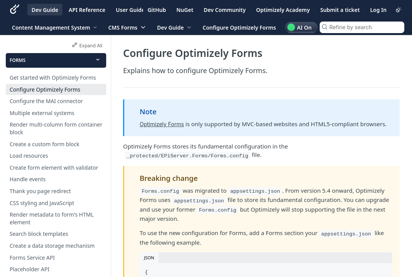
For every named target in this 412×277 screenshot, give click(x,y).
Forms (17, 60)
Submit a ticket (340, 9)
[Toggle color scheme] (398, 9)
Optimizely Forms (162, 124)
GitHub (156, 9)
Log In (378, 9)
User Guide (130, 9)
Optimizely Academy (283, 9)
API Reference (86, 9)
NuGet (185, 9)
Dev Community (225, 9)
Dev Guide (45, 9)
